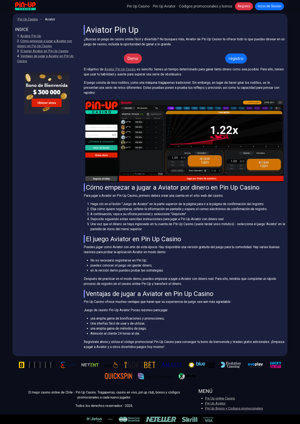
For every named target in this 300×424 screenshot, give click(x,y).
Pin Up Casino (138, 6)
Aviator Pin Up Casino (120, 69)
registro (236, 58)
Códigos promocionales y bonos (205, 6)
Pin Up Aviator (164, 6)
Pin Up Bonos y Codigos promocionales (234, 408)
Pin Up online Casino (220, 398)
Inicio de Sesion (269, 6)
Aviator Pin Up (30, 36)
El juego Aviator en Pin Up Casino (44, 51)
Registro (244, 6)
